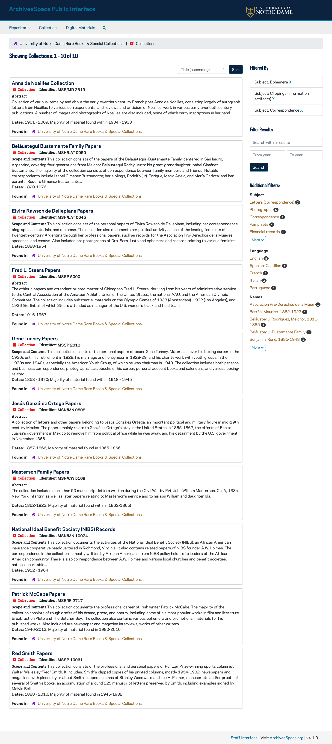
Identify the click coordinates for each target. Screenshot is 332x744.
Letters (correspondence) (272, 202)
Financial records (265, 231)
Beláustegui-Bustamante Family (278, 331)
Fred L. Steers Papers (36, 270)
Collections (49, 27)
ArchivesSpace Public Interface (52, 8)
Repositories (20, 27)
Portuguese (260, 287)
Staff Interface (244, 737)
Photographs (261, 209)
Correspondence (265, 216)
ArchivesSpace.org (286, 737)
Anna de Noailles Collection (43, 83)
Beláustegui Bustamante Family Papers (56, 145)
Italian (255, 280)
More (258, 239)
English (257, 258)
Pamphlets (259, 224)
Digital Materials (80, 27)
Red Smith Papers (32, 653)
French (256, 272)
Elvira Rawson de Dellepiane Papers (52, 210)
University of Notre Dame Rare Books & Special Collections (72, 43)
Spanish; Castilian (266, 265)
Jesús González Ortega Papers (46, 403)
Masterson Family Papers (40, 471)
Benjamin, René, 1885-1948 (275, 339)
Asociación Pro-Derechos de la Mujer (282, 304)
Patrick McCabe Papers (38, 593)
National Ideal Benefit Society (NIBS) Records (63, 529)
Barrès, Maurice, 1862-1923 (276, 311)
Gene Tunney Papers (35, 338)
